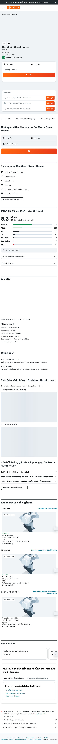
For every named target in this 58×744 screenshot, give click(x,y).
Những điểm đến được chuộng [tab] (37, 678)
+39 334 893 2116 (8, 55)
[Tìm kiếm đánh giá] (31, 250)
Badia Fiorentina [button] (7, 535)
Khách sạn (21, 737)
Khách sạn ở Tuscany (7, 739)
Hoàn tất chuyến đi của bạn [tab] (14, 678)
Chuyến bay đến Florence (14, 690)
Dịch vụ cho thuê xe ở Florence (15, 693)
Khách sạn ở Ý (44, 737)
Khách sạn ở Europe (31, 737)
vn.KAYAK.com (12, 737)
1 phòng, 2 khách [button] (10, 70)
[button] (55, 2)
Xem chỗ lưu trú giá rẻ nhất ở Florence (44, 550)
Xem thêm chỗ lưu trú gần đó (47, 508)
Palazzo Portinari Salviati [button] (10, 618)
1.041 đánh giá (17, 57)
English (45, 2)
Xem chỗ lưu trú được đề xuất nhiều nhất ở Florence (45, 593)
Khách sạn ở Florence (12, 696)
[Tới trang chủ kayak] (13, 7)
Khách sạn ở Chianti (20, 739)
